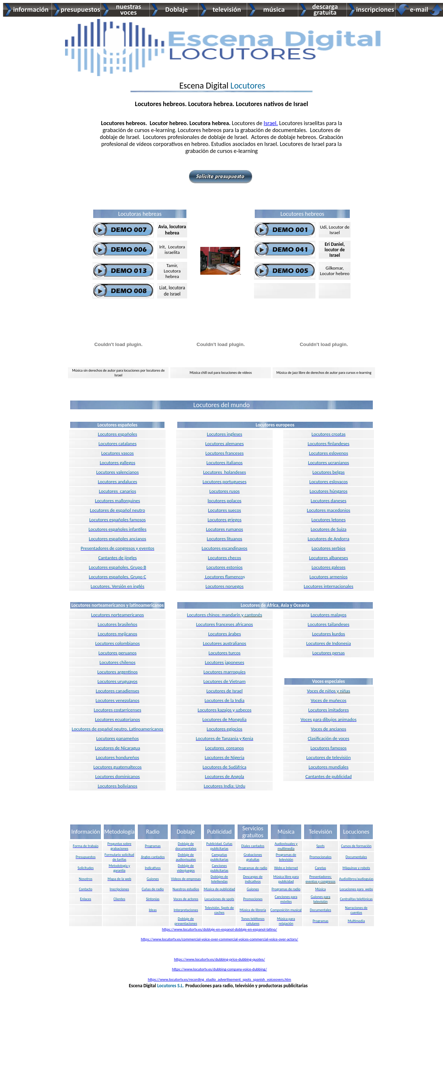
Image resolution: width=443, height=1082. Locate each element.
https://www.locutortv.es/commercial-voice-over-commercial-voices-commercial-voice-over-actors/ (219, 939)
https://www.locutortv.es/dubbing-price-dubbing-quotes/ (219, 959)
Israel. (271, 123)
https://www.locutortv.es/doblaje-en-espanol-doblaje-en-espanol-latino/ (219, 929)
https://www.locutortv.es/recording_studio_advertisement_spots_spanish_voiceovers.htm (219, 979)
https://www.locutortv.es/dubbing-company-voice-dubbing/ (219, 969)
